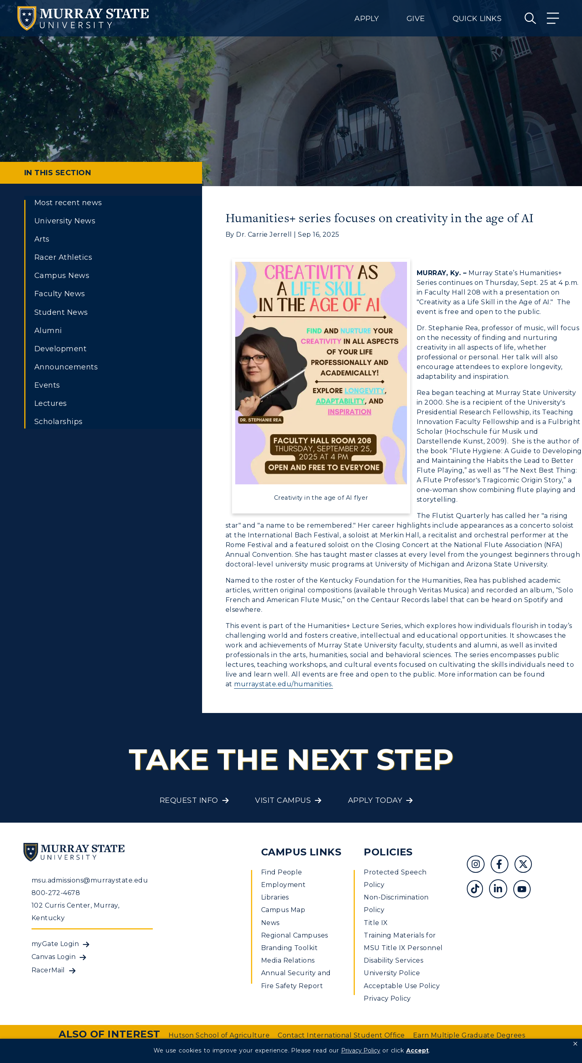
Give (416, 18)
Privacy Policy (387, 998)
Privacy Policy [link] (360, 1050)
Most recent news (68, 202)
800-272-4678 (56, 893)
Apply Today (375, 800)
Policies (388, 852)
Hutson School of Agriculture (219, 1035)
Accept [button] (417, 1050)
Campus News (61, 275)
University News (64, 220)
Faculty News (59, 293)
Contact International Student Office (341, 1035)
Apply (366, 18)
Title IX (376, 923)
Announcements (66, 367)
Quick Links (477, 18)
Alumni (48, 330)
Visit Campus (283, 800)
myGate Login (55, 944)
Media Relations (288, 960)
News (270, 923)
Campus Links (301, 852)
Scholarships (58, 421)
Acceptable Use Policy (402, 986)
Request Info (189, 800)
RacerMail (48, 970)
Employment (283, 885)
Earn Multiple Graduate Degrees (469, 1035)
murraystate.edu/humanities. (283, 684)
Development (60, 348)
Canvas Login (54, 957)
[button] (575, 1044)
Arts (42, 239)
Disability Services (393, 960)
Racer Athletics (63, 257)
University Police (392, 973)
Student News (61, 312)
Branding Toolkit (289, 948)
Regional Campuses (294, 935)
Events (47, 385)
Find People (281, 872)
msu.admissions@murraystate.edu (90, 880)
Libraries (275, 897)
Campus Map (283, 910)
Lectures (50, 403)
